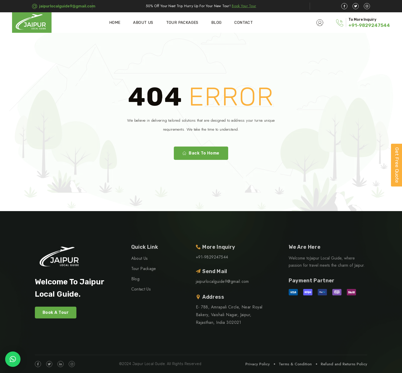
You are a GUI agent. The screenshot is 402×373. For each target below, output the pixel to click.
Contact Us (141, 289)
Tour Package (143, 269)
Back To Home (201, 153)
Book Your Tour (244, 5)
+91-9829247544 (369, 25)
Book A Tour (56, 312)
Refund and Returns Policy (344, 364)
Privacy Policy (257, 364)
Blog (216, 22)
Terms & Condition (295, 364)
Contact (243, 22)
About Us (143, 22)
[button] (13, 359)
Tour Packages (182, 22)
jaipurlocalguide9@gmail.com (67, 6)
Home (114, 22)
